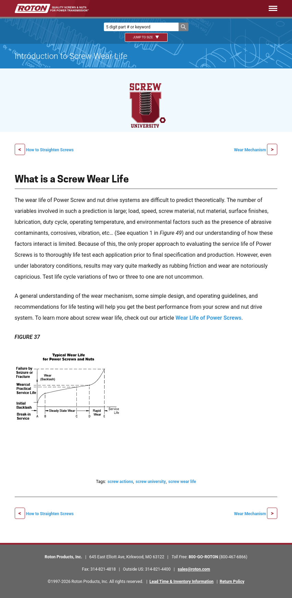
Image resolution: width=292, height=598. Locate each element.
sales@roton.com (194, 569)
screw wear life (182, 481)
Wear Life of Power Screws (208, 318)
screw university (151, 481)
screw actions (120, 481)
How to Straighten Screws (50, 150)
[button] (183, 27)
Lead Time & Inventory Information (181, 581)
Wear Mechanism (250, 150)
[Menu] (193, 8)
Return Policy (232, 581)
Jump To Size (146, 37)
